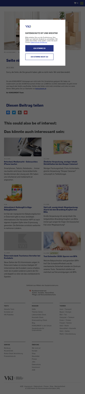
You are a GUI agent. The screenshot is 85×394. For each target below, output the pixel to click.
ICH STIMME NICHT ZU (39, 57)
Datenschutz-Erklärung (39, 42)
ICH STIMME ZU (39, 48)
